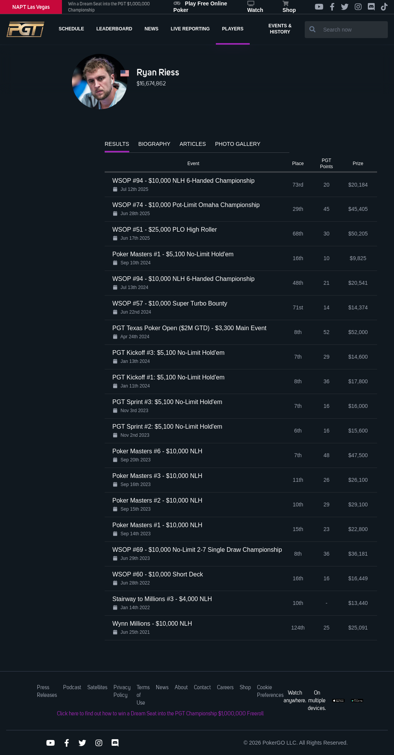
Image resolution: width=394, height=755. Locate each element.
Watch (255, 7)
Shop (289, 7)
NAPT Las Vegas (31, 7)
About (181, 687)
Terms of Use (143, 695)
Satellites (97, 687)
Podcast (72, 687)
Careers (225, 687)
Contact (202, 687)
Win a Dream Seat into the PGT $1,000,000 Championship (109, 7)
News (162, 687)
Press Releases (47, 691)
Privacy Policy (122, 691)
